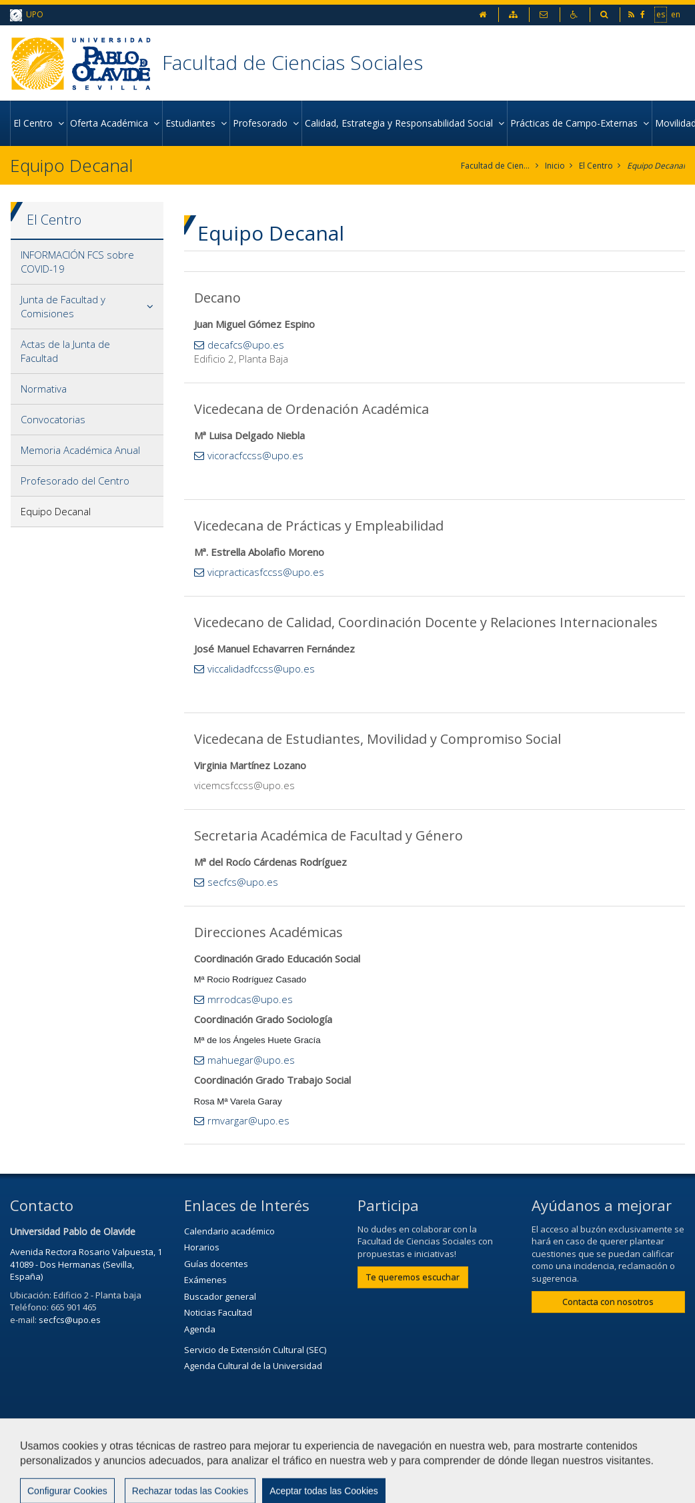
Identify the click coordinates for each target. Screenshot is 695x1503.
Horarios (201, 1247)
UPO (26, 15)
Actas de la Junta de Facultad (65, 351)
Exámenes (205, 1280)
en (675, 14)
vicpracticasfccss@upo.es (265, 572)
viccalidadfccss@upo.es (261, 668)
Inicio (555, 165)
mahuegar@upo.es (251, 1059)
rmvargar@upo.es (248, 1120)
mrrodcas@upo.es (250, 999)
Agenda (199, 1329)
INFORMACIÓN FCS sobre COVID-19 (77, 261)
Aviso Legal (389, 1454)
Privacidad (462, 1454)
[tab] (87, 262)
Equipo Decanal (656, 165)
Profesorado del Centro (75, 480)
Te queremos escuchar (413, 1277)
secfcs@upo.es (242, 881)
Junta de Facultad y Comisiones (63, 306)
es (660, 14)
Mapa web (533, 1454)
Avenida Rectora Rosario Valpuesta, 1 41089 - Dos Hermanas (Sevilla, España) (86, 1264)
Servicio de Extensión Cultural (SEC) (255, 1350)
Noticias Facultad (218, 1312)
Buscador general (220, 1296)
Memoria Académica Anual (80, 450)
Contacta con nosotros (608, 1302)
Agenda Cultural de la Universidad (253, 1366)
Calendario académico (229, 1231)
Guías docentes (216, 1264)
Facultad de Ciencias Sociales (292, 62)
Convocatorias (53, 419)
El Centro (596, 165)
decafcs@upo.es (245, 344)
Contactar (318, 1454)
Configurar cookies (65, 1486)
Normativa (44, 388)
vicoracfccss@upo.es (255, 455)
